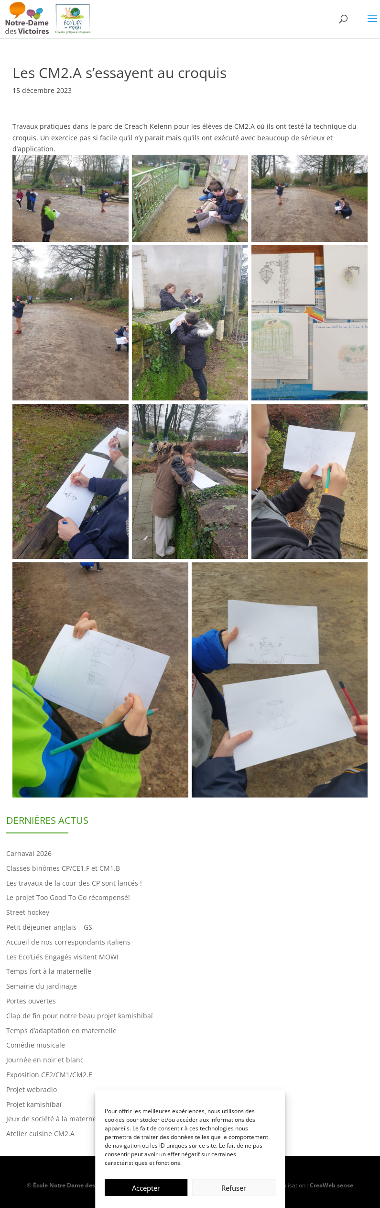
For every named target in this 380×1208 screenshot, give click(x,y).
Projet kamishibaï (34, 1104)
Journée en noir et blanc (45, 1059)
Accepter (146, 1188)
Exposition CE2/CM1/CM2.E (49, 1074)
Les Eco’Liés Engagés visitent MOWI (62, 956)
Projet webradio (31, 1089)
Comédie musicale (35, 1044)
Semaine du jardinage (41, 986)
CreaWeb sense (331, 1185)
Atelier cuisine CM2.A (40, 1133)
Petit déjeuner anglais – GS (49, 927)
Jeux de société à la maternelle (55, 1118)
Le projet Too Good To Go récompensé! (68, 897)
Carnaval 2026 (29, 853)
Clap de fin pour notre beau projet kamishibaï (79, 1015)
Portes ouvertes (31, 1000)
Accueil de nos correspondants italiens (68, 941)
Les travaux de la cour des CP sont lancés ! (74, 883)
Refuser (233, 1188)
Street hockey (27, 912)
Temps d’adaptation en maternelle (61, 1030)
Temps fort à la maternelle (48, 971)
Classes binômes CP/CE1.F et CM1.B (63, 868)
